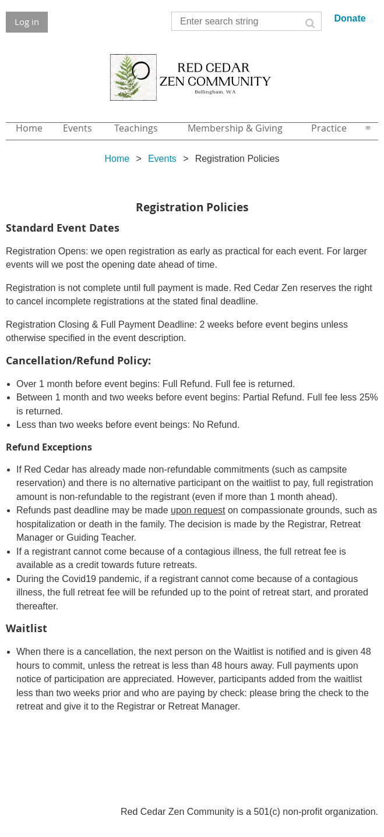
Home (116, 159)
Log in (27, 21)
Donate (349, 18)
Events (162, 159)
